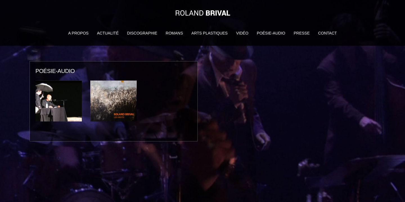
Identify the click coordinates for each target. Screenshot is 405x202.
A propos (78, 33)
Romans (174, 33)
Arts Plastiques (210, 33)
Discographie (142, 33)
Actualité (108, 33)
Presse (302, 33)
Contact (327, 33)
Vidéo (242, 33)
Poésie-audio (271, 33)
